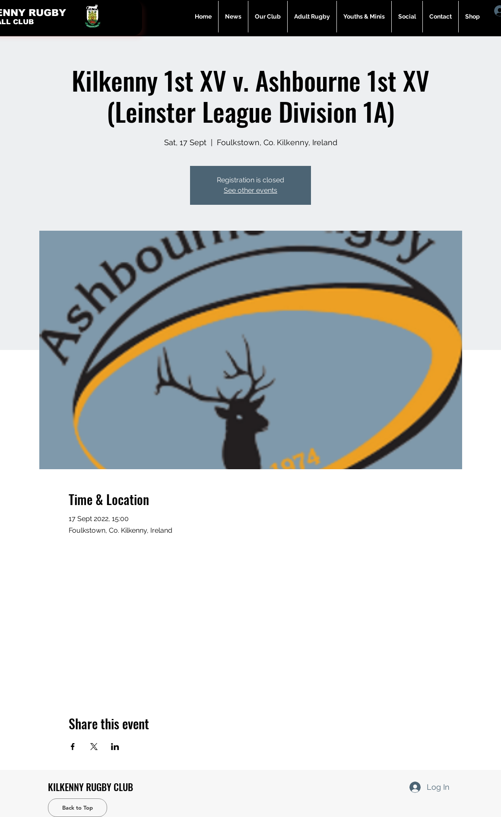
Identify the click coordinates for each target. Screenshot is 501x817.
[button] (312, 16)
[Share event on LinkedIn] (115, 746)
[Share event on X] (94, 746)
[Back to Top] (77, 807)
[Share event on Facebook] (73, 746)
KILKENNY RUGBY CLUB (90, 787)
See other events (250, 190)
